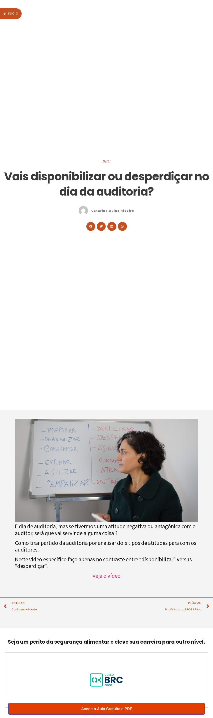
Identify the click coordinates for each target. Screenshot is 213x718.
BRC (106, 161)
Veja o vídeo (107, 575)
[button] (90, 226)
